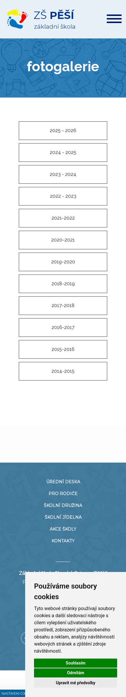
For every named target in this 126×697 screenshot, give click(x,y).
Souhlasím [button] (75, 663)
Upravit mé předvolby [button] (75, 682)
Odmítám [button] (75, 672)
